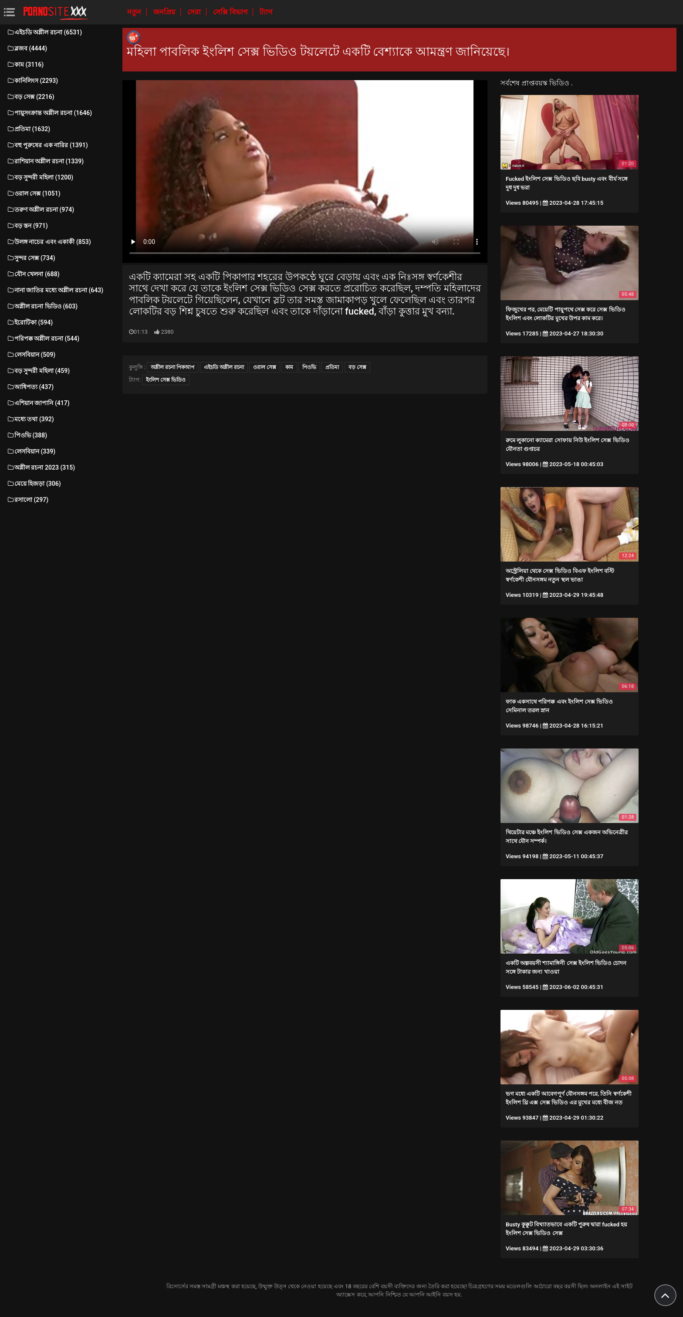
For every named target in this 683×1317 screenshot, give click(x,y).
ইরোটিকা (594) (30, 322)
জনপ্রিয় (165, 12)
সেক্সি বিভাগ (231, 12)
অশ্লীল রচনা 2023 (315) (41, 467)
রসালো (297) (27, 499)
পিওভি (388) (27, 435)
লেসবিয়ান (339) (31, 451)
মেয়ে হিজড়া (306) (34, 483)
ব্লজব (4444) (27, 48)
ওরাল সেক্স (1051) (34, 193)
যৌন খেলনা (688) (33, 274)
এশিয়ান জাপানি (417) (38, 403)
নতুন (135, 12)
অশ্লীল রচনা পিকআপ (172, 367)
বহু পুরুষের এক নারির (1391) (47, 145)
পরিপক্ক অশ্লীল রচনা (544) (43, 338)
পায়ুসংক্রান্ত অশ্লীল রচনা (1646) (49, 112)
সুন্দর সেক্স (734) (31, 257)
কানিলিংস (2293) (32, 80)
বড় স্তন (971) (27, 225)
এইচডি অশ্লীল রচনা (224, 367)
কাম (289, 367)
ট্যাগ (266, 12)
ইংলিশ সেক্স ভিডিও (166, 380)
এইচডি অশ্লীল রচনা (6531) (44, 32)
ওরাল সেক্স (264, 367)
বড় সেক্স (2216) (30, 96)
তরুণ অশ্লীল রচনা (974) (40, 209)
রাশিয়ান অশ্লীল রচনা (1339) (45, 161)
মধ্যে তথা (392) (30, 419)
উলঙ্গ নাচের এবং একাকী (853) (49, 241)
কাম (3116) (25, 64)
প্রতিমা (332, 367)
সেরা (195, 12)
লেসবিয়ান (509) (31, 354)
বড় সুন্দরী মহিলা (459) (38, 370)
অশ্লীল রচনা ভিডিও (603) (42, 306)
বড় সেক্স (357, 367)
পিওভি (309, 367)
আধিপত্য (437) (30, 386)
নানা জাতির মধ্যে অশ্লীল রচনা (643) (55, 290)
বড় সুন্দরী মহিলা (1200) (40, 177)
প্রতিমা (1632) (28, 128)
